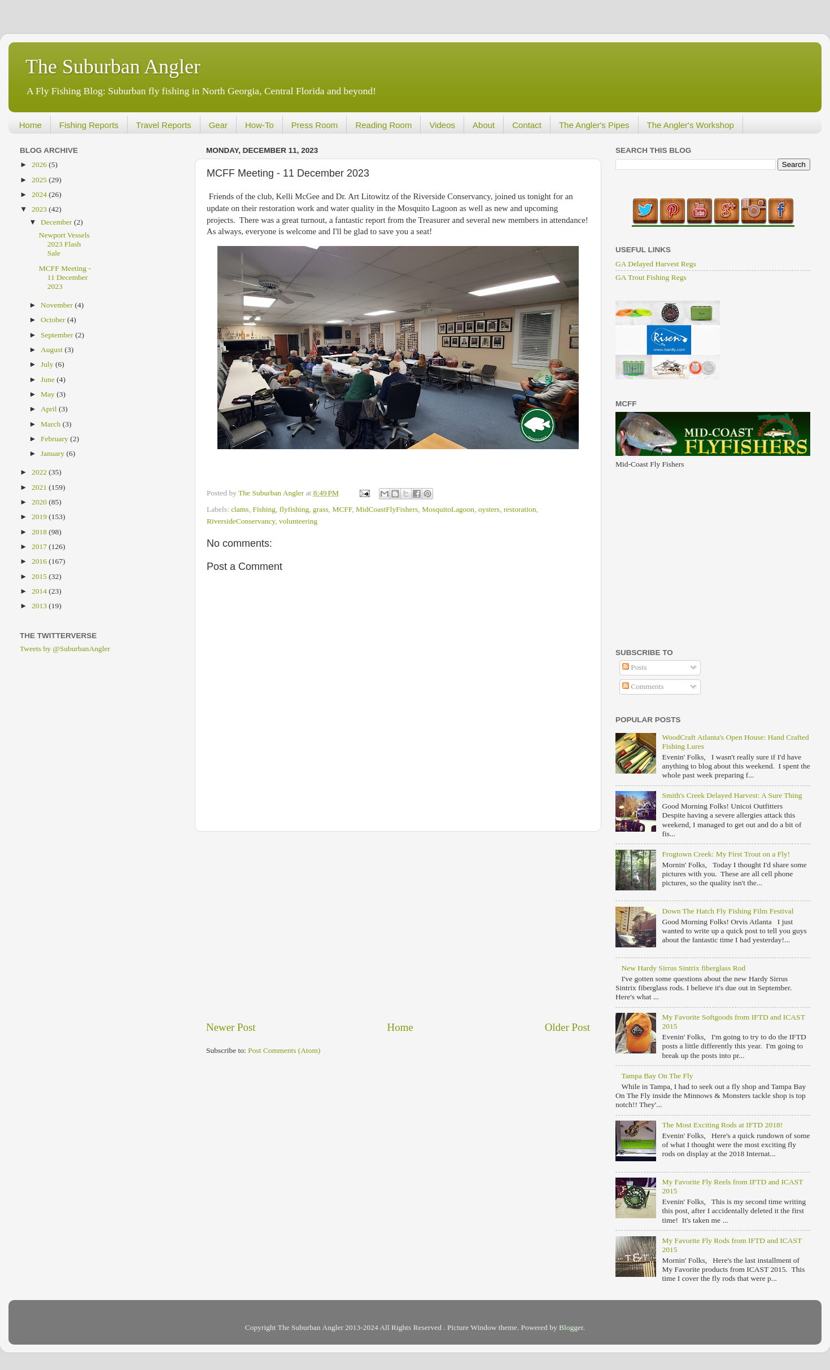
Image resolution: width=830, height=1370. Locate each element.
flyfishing (294, 509)
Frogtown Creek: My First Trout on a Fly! (726, 854)
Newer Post (231, 1027)
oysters (489, 509)
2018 (40, 532)
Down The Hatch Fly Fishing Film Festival (727, 911)
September (58, 335)
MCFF (342, 509)
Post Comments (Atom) (284, 1050)
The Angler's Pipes (594, 125)
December (57, 222)
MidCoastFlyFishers (387, 509)
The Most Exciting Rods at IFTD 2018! (722, 1125)
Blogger (571, 1327)
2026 (40, 164)
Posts (634, 667)
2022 (40, 472)
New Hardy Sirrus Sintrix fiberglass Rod (683, 968)
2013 (40, 605)
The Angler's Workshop (690, 125)
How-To (259, 125)
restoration (520, 509)
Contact (526, 125)
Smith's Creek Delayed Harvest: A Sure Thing (732, 795)
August (52, 349)
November (58, 305)
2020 (40, 502)
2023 (40, 209)
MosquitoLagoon (448, 509)
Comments (643, 686)
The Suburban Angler (112, 66)
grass (321, 509)
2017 (40, 546)
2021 (40, 487)
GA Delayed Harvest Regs (655, 264)
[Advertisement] (398, 926)
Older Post (567, 1027)
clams (240, 509)
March (52, 424)
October (54, 319)
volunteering (298, 521)
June (48, 379)
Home (30, 125)
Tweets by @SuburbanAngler (65, 648)
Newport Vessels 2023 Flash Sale (64, 244)
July (48, 364)
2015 (40, 576)
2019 (40, 516)
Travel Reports (163, 125)
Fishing (264, 509)
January (53, 453)
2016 (40, 561)
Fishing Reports (89, 125)
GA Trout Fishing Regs (651, 277)
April (50, 409)
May (48, 394)
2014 (40, 591)
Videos (442, 125)
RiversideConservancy (241, 521)
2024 (40, 194)
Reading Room (383, 125)
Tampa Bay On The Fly (657, 1076)
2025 (40, 179)
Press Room (314, 125)
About (484, 125)
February (55, 438)
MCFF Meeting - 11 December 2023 (65, 277)
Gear (218, 125)
